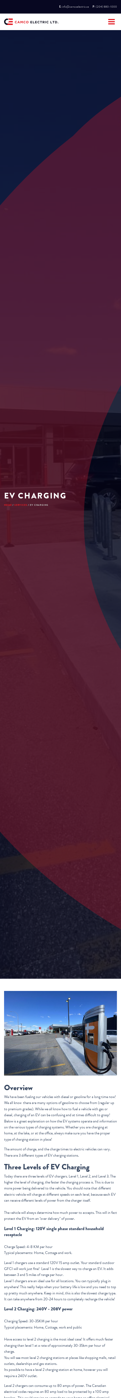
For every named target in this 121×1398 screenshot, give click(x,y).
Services (20, 505)
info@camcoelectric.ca (75, 6)
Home (8, 505)
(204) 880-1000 (106, 6)
